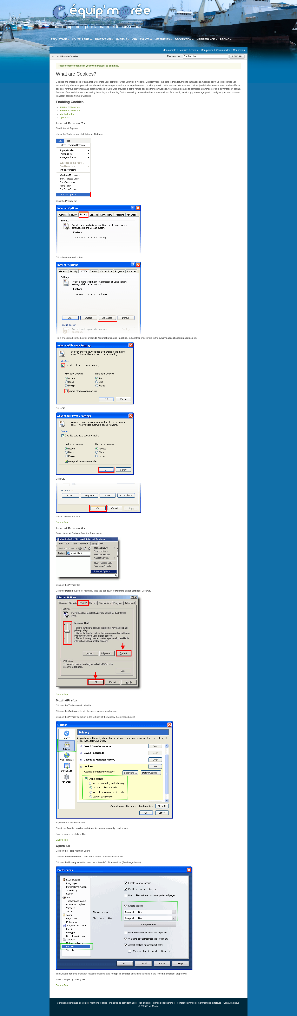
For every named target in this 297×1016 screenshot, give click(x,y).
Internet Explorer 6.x (70, 110)
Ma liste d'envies (188, 50)
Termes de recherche (162, 1003)
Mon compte (169, 50)
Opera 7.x (65, 117)
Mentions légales (98, 1003)
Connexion (239, 50)
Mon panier (207, 50)
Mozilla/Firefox (67, 114)
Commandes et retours (209, 1003)
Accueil (55, 56)
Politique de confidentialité (122, 1003)
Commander (223, 50)
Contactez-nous (231, 1003)
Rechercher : (174, 56)
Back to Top (62, 522)
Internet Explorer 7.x (70, 107)
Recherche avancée (186, 1003)
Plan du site (144, 1003)
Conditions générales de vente (72, 1003)
